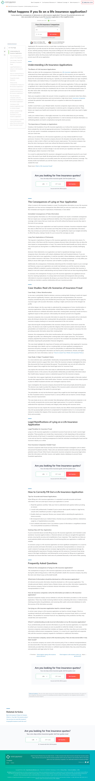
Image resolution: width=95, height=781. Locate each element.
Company (9, 760)
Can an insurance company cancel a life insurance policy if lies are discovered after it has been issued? (17, 122)
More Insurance (74, 2)
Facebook (85, 762)
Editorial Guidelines (33, 693)
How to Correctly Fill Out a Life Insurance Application (17, 74)
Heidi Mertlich (61, 42)
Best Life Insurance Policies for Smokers (16, 715)
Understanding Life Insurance (31, 6)
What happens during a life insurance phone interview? (46, 655)
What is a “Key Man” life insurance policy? (17, 717)
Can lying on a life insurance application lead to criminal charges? (16, 106)
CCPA (78, 769)
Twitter (88, 762)
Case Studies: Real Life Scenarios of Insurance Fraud (16, 62)
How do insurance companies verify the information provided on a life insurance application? (16, 98)
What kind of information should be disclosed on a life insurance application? (16, 91)
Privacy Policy (64, 769)
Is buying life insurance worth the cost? (16, 721)
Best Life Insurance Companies (16, 6)
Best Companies (36, 2)
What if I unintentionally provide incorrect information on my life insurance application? (16, 113)
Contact (12, 762)
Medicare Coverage (63, 2)
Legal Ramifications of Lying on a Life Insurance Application (16, 69)
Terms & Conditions (72, 769)
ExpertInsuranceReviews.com (32, 769)
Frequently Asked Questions (14, 79)
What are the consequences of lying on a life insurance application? (17, 84)
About (7, 762)
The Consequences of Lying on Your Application (16, 56)
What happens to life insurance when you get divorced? (70, 655)
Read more (47, 18)
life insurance (67, 72)
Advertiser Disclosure (12, 43)
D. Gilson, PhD (41, 42)
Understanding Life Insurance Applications (16, 52)
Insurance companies (79, 98)
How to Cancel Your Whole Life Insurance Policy (68, 352)
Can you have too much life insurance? (16, 719)
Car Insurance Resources (49, 2)
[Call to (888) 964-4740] (87, 2)
